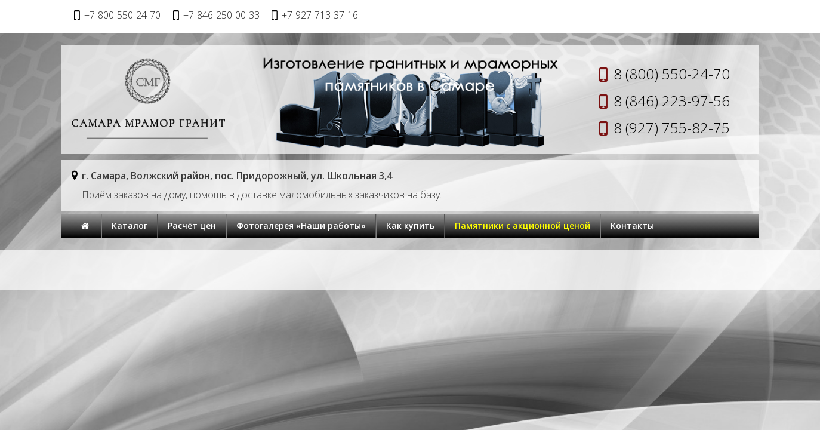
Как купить (410, 225)
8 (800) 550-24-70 (672, 74)
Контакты (632, 225)
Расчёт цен (192, 225)
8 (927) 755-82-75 (672, 127)
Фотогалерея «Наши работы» (301, 225)
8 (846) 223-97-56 (672, 100)
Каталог (129, 225)
